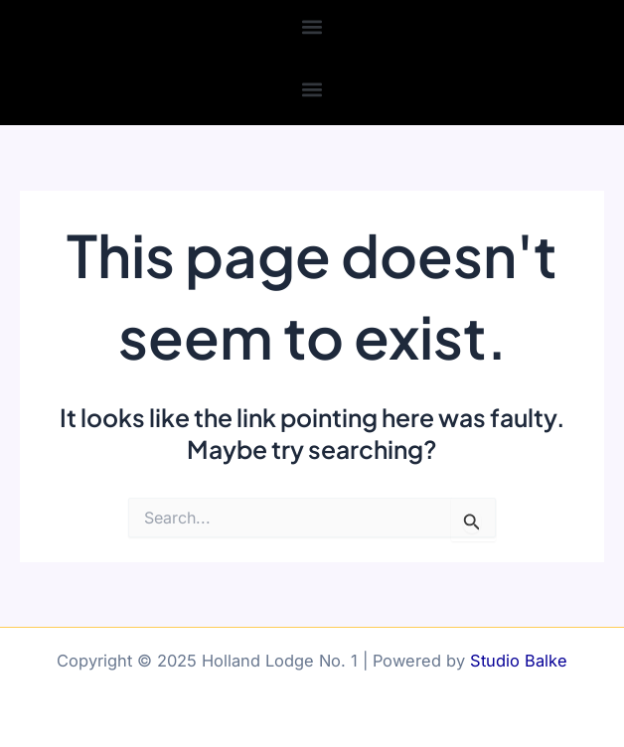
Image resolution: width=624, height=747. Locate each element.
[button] (312, 26)
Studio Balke (518, 661)
